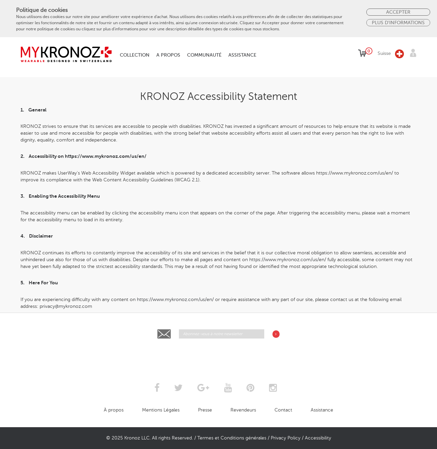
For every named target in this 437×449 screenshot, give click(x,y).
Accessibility (318, 437)
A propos (168, 55)
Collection (135, 55)
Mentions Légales (161, 410)
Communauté (204, 55)
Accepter (398, 12)
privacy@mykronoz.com (66, 306)
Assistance (242, 55)
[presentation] (219, 355)
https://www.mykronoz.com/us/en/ (105, 156)
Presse (205, 410)
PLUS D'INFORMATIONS (398, 22)
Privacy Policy (285, 437)
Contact (283, 410)
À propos (114, 410)
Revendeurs (243, 410)
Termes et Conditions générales (231, 437)
